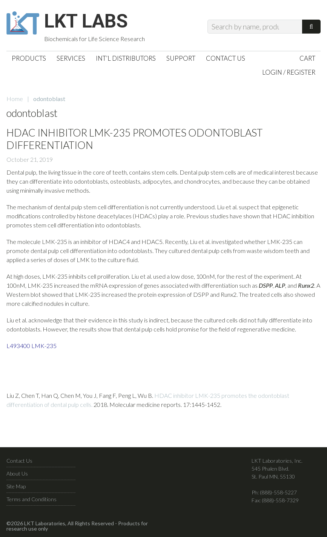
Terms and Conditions (31, 499)
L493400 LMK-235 (31, 345)
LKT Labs (86, 21)
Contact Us (19, 460)
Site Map (16, 486)
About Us (17, 473)
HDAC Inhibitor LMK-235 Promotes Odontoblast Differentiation (134, 138)
